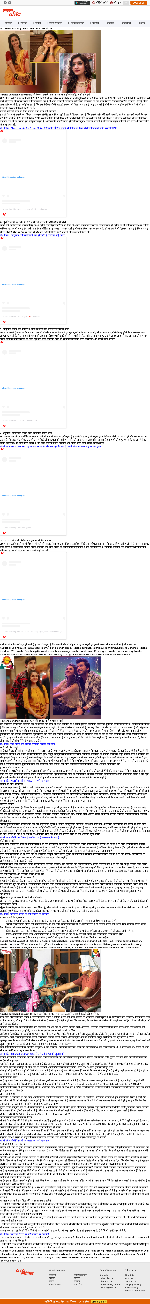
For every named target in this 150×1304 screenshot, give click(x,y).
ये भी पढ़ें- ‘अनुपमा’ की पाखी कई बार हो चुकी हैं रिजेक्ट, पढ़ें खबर (32, 235)
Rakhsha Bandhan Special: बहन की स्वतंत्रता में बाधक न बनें (31, 720)
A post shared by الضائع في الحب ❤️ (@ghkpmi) (21, 316)
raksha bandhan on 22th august (89, 651)
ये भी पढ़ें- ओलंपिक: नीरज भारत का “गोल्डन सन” (25, 780)
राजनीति (126, 23)
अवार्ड (142, 23)
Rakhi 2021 (98, 647)
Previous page (8, 1260)
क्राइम (95, 23)
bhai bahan (58, 647)
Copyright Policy (133, 1284)
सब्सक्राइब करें (99, 1301)
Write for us (130, 1278)
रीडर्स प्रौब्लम (55, 23)
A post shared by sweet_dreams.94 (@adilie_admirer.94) (25, 209)
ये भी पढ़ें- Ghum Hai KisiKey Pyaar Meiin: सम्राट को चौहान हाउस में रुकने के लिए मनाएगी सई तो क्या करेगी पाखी (58, 128)
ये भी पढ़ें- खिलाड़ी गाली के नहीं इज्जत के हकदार (24, 914)
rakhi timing (111, 647)
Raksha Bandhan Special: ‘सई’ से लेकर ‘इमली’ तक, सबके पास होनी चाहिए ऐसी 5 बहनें (45, 94)
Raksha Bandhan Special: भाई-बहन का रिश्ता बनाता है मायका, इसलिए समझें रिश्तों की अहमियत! (50, 1013)
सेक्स (38, 23)
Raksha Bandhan (128, 647)
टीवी (49, 647)
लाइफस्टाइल (77, 23)
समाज (110, 23)
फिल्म (24, 23)
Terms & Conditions (135, 1290)
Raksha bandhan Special (13, 947)
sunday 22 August (64, 654)
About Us (129, 1275)
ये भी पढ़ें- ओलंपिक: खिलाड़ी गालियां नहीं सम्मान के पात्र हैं (29, 837)
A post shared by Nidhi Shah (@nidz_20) (18, 528)
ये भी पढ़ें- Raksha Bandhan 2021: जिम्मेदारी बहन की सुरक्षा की (32, 1054)
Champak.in (106, 1281)
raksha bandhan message (55, 651)
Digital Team (40, 647)
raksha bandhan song (120, 651)
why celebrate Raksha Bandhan (92, 654)
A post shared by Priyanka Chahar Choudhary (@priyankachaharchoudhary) (32, 632)
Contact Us (130, 1281)
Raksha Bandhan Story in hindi (36, 654)
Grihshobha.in (106, 1278)
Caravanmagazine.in (110, 1284)
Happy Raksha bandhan (78, 647)
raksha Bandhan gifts (28, 651)
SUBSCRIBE (138, 2)
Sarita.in (104, 1275)
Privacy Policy (131, 1287)
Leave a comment (120, 654)
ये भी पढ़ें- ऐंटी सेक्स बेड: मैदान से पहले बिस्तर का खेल (27, 744)
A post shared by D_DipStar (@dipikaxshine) (20, 420)
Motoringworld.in (108, 1287)
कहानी (8, 23)
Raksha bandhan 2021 (12, 944)
